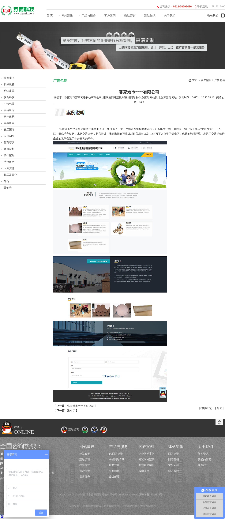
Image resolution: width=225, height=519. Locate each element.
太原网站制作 (148, 506)
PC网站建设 (116, 453)
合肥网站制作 (112, 506)
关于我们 (169, 15)
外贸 (6, 181)
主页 (194, 80)
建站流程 (84, 459)
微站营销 (130, 15)
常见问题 (173, 465)
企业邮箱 (114, 476)
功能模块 (84, 465)
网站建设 (67, 15)
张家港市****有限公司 (80, 405)
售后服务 (84, 476)
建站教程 (173, 470)
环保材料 (9, 149)
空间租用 (114, 470)
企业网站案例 (147, 453)
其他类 (8, 187)
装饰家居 (9, 155)
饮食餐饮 (9, 97)
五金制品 (9, 136)
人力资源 (9, 168)
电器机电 (9, 123)
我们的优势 (204, 459)
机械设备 (9, 84)
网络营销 (173, 459)
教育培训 (9, 142)
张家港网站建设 (92, 506)
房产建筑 (9, 116)
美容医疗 (9, 110)
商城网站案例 (147, 465)
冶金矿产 (9, 161)
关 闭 (219, 408)
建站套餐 (84, 453)
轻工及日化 (10, 174)
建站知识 (150, 15)
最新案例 (9, 78)
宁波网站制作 (130, 506)
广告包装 (9, 103)
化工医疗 (9, 129)
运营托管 (84, 470)
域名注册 (114, 465)
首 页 (50, 15)
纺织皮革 (9, 90)
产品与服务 (88, 15)
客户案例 (110, 15)
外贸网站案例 (147, 459)
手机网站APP (117, 459)
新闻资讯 (203, 453)
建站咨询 (70, 429)
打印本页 (206, 408)
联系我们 (212, 15)
